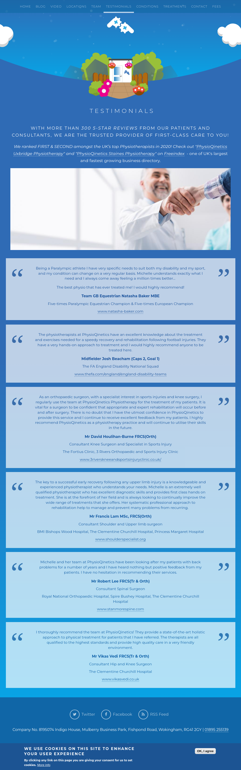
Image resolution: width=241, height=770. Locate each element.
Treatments (174, 6)
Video (55, 6)
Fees (216, 6)
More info (43, 765)
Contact (199, 6)
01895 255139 (217, 729)
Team (96, 6)
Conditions (147, 6)
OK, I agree (205, 751)
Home (25, 6)
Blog (41, 6)
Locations (77, 6)
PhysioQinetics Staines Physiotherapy (116, 153)
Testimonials (118, 6)
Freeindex (174, 153)
